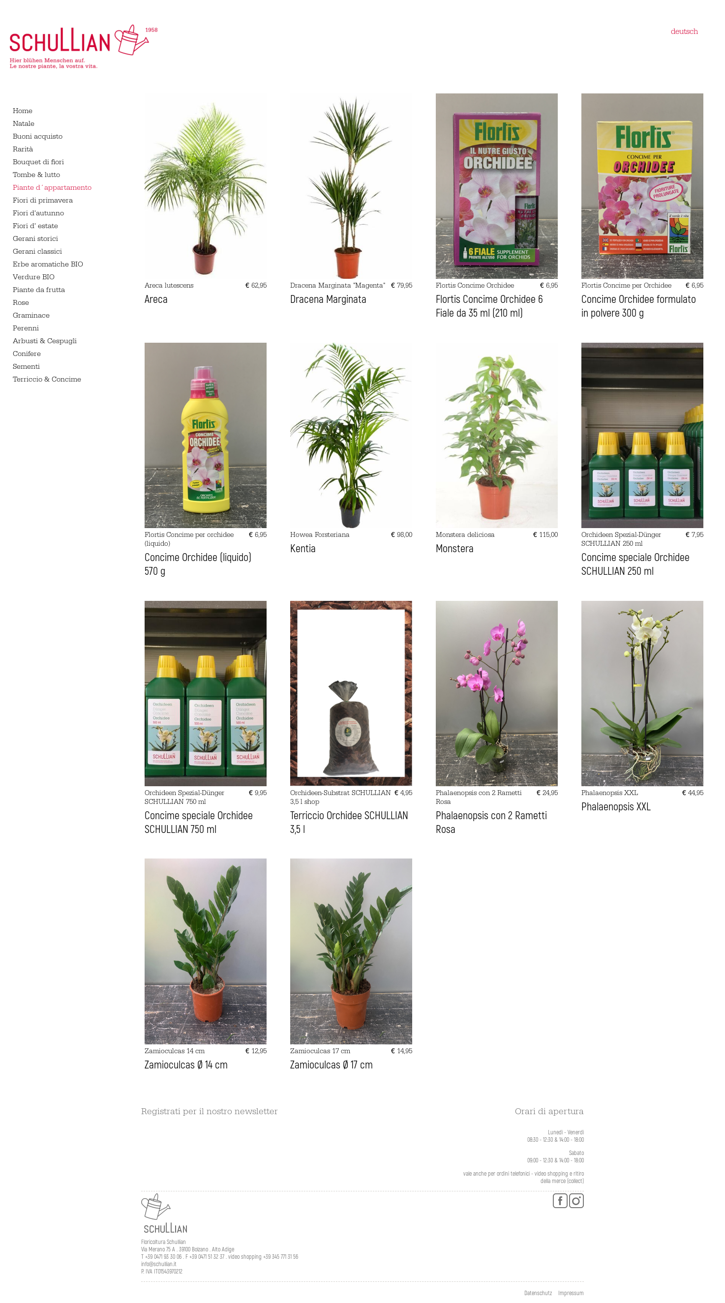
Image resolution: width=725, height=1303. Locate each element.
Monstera (455, 549)
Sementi (26, 366)
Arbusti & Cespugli (45, 341)
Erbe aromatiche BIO (48, 264)
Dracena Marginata (328, 299)
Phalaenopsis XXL (616, 807)
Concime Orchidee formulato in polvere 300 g (638, 306)
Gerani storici (35, 238)
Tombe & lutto (36, 174)
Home (22, 111)
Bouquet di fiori (38, 162)
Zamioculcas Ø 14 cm (186, 1065)
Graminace (31, 315)
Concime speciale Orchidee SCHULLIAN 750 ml (199, 822)
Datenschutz (538, 1293)
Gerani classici (37, 251)
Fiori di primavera (43, 200)
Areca (156, 299)
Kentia (303, 549)
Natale (23, 123)
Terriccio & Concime (47, 379)
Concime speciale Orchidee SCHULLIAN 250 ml (635, 564)
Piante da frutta (39, 290)
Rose (21, 302)
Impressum (571, 1293)
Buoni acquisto (37, 136)
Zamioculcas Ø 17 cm (331, 1065)
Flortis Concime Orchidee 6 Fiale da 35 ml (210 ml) (489, 306)
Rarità (23, 149)
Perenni (26, 328)
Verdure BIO (34, 277)
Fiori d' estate (35, 226)
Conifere (27, 353)
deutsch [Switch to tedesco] (684, 31)
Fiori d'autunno (38, 213)
